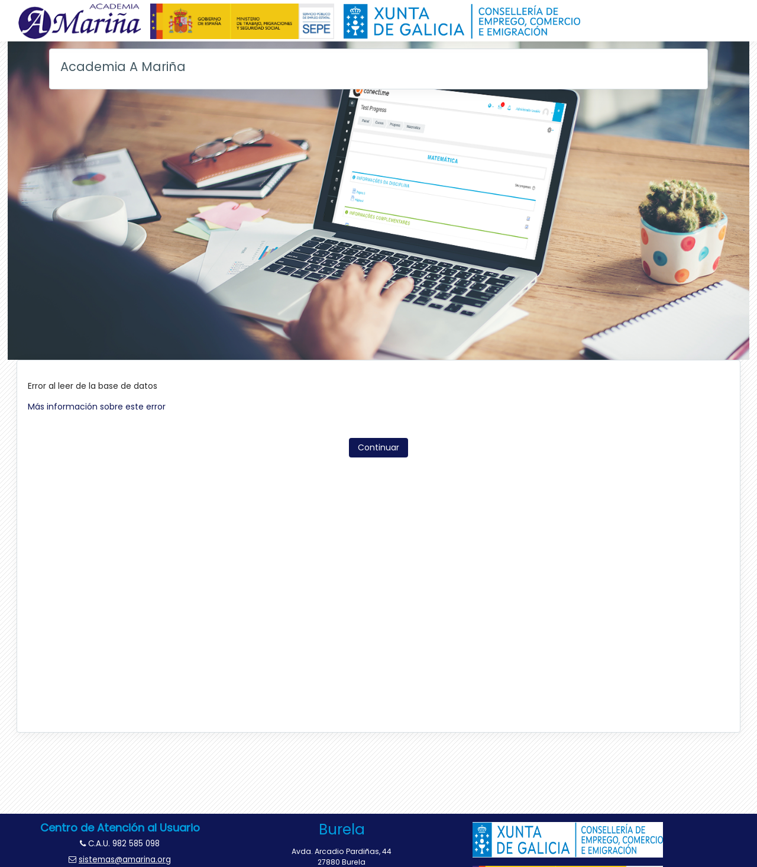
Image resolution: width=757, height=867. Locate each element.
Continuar (378, 447)
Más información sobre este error (97, 406)
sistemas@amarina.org (125, 859)
